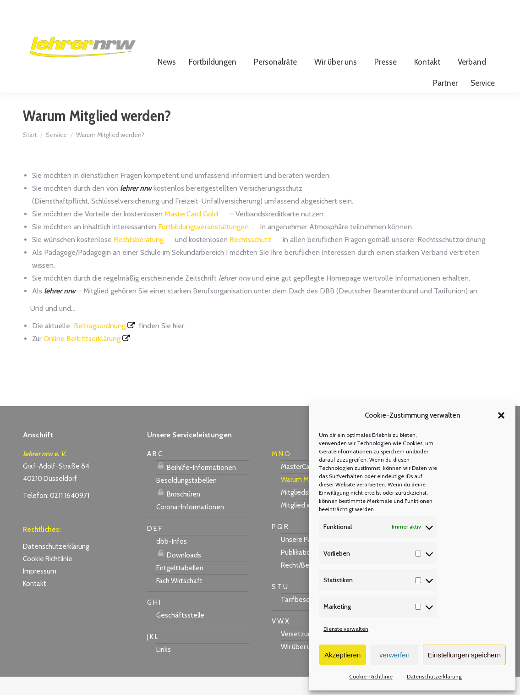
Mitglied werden (305, 523)
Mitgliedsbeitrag (305, 511)
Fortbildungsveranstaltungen (203, 245)
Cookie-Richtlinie (371, 676)
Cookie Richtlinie (47, 577)
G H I (153, 621)
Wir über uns (299, 665)
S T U (280, 605)
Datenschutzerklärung (434, 676)
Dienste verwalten (345, 628)
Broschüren (178, 511)
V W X (280, 639)
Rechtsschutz (250, 258)
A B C (154, 472)
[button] (501, 415)
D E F (154, 547)
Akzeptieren (342, 655)
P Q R (280, 545)
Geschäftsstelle (180, 633)
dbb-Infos (171, 560)
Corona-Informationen (190, 525)
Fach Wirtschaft (179, 599)
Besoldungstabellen (186, 499)
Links (163, 668)
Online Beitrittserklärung (82, 357)
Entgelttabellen (179, 586)
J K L (152, 655)
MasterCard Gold (191, 232)
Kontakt (34, 602)
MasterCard (298, 485)
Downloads (178, 572)
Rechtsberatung (139, 258)
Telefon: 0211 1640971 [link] (56, 514)
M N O (281, 472)
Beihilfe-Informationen (196, 484)
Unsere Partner (303, 558)
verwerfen (394, 655)
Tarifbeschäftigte (307, 618)
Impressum (39, 589)
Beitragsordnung (100, 344)
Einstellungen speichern (464, 655)
